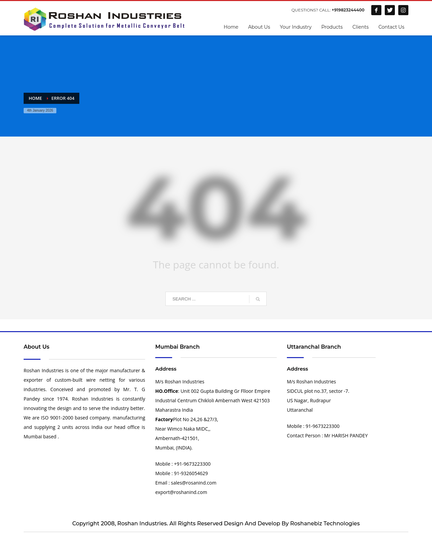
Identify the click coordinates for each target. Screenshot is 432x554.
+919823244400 (348, 9)
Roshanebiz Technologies (325, 523)
